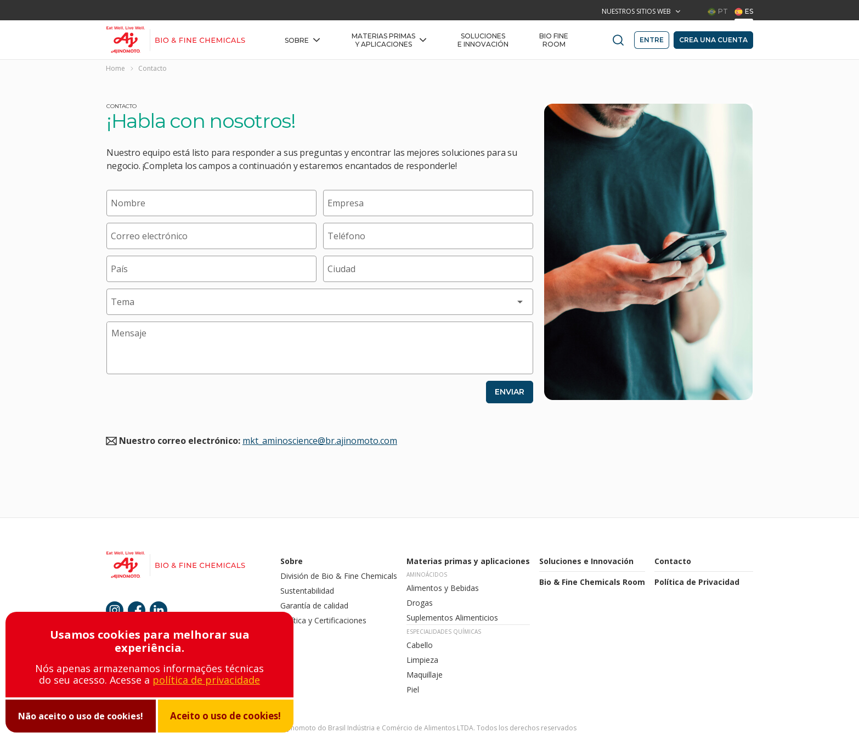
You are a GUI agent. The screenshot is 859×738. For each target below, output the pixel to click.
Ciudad (341, 268)
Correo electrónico (149, 236)
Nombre (128, 203)
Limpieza (422, 660)
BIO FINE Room (553, 40)
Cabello (419, 645)
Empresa (345, 203)
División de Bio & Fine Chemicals (338, 576)
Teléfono (346, 236)
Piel (412, 689)
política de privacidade (206, 679)
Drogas (419, 603)
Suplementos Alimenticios (452, 617)
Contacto (672, 561)
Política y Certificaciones (324, 620)
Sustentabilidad (307, 590)
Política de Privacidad (696, 582)
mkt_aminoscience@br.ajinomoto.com (319, 441)
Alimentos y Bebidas (442, 588)
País (119, 268)
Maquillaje (424, 674)
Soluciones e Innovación (482, 40)
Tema (122, 301)
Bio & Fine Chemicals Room (592, 582)
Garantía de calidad (315, 605)
